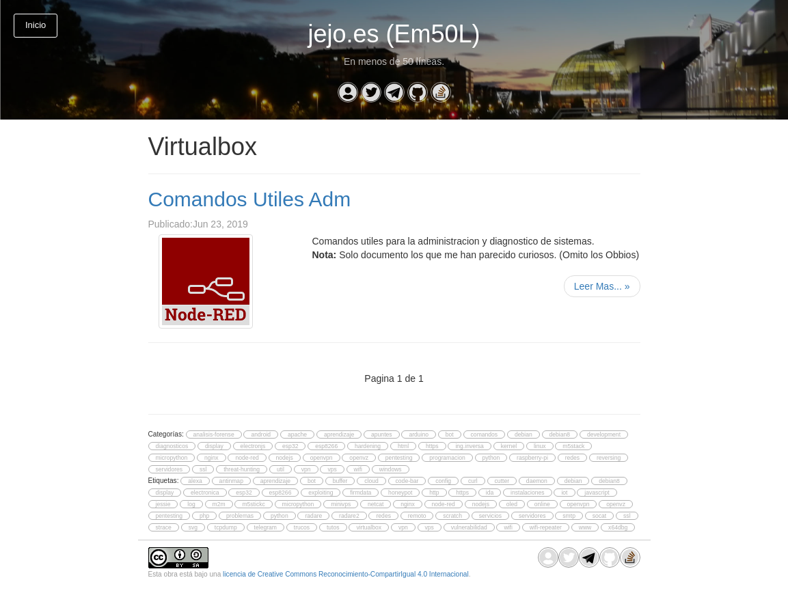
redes (572, 457)
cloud (371, 481)
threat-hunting (241, 469)
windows (390, 469)
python (491, 457)
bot (450, 434)
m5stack (573, 446)
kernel (509, 446)
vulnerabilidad (469, 527)
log (191, 504)
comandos (484, 434)
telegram (265, 527)
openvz (358, 457)
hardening (368, 446)
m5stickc (253, 504)
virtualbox (368, 527)
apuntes (381, 434)
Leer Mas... (602, 286)
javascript (596, 492)
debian (523, 434)
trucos (302, 527)
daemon (536, 481)
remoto (417, 515)
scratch (452, 515)
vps (331, 469)
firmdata (360, 492)
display (214, 446)
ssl (203, 469)
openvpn (321, 457)
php (204, 515)
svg (193, 527)
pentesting (399, 457)
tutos (333, 527)
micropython (172, 457)
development (604, 434)
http (434, 492)
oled (511, 504)
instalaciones (528, 492)
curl (473, 481)
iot (564, 492)
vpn (306, 469)
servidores (169, 469)
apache (297, 434)
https (432, 446)
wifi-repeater (546, 527)
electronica (205, 492)
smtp (568, 515)
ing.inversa (469, 446)
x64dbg (617, 527)
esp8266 (326, 446)
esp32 (290, 446)
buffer (340, 481)
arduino (419, 434)
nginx (211, 457)
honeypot (400, 492)
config (443, 481)
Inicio (35, 25)
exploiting (320, 492)
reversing (609, 457)
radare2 (349, 515)
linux (540, 446)
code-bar (407, 481)
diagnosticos (172, 446)
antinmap (231, 481)
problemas (240, 515)
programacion (447, 457)
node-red (246, 457)
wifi (358, 469)
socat (600, 515)
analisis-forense (213, 434)
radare (313, 515)
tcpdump (226, 527)
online (542, 504)
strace (164, 527)
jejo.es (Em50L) (394, 34)
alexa (195, 481)
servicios (490, 515)
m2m (219, 504)
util (280, 469)
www (585, 527)
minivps (341, 504)
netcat (375, 504)
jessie (163, 504)
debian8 (560, 434)
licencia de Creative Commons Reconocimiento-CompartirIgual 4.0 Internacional (346, 574)
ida (489, 492)
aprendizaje (339, 434)
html (403, 446)
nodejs (284, 457)
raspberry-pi (532, 457)
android (261, 434)
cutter (502, 481)
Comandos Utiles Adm (249, 199)
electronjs (253, 446)
